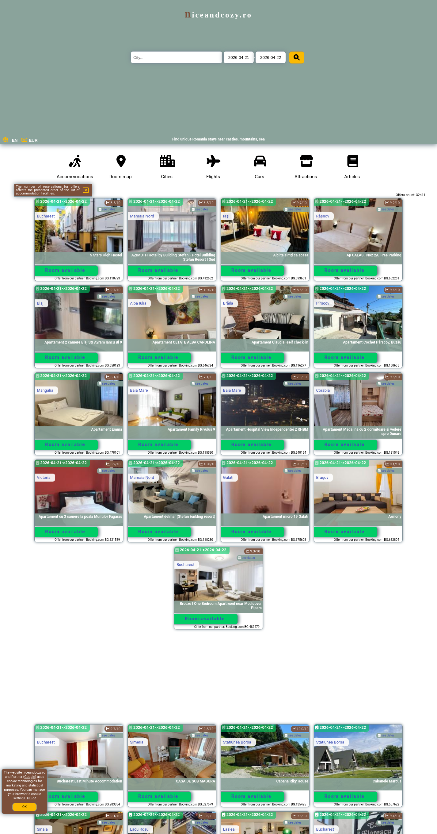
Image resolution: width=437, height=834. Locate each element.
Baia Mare (139, 390)
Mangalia (45, 390)
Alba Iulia (138, 303)
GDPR (31, 798)
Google (30, 777)
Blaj (40, 303)
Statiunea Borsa (237, 742)
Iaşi (226, 216)
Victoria (43, 477)
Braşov (322, 477)
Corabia (323, 390)
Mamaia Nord (142, 216)
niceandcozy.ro (218, 15)
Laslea (229, 829)
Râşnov (322, 216)
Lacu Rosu (139, 829)
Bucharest (46, 216)
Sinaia (42, 829)
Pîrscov (322, 303)
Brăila (228, 303)
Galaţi (228, 477)
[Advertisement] (218, 680)
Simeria (136, 742)
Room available (65, 270)
